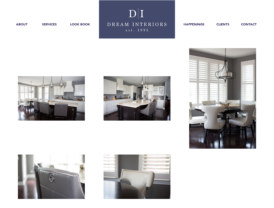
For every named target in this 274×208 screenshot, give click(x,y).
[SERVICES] (49, 24)
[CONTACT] (249, 24)
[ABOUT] (22, 24)
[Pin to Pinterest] (220, 157)
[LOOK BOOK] (80, 24)
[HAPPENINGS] (194, 24)
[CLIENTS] (223, 24)
